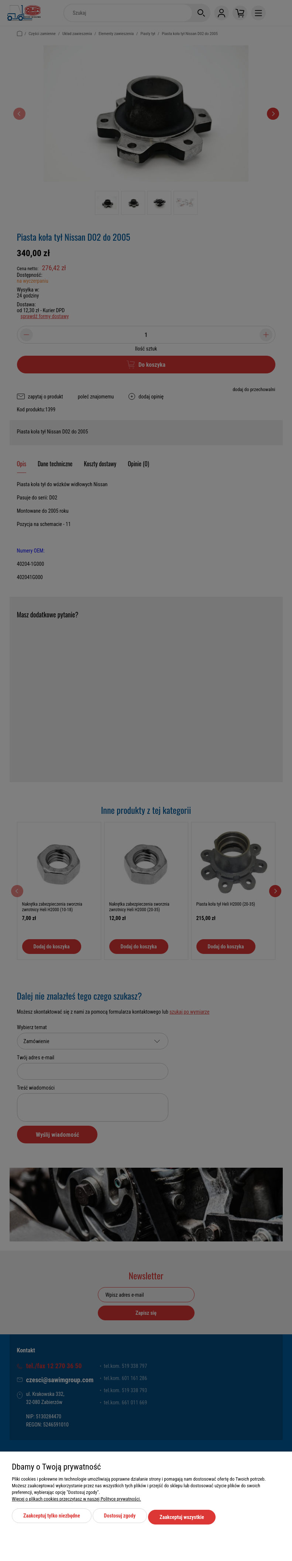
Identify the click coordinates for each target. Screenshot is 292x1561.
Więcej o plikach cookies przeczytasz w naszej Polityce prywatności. (76, 1501)
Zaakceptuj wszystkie (181, 1518)
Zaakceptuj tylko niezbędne (51, 1518)
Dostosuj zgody (120, 1518)
